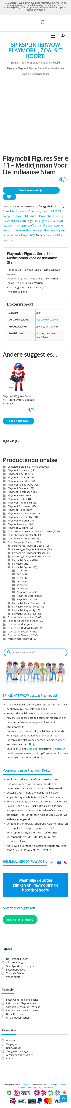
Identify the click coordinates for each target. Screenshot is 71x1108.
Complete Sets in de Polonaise (21, 211)
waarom (20, 753)
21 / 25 (20, 584)
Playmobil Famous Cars (20, 484)
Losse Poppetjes (15, 969)
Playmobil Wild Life (18, 527)
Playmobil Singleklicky (23, 610)
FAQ (39, 1087)
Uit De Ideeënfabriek (17, 1017)
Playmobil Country (18, 477)
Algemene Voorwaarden (19, 1055)
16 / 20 (20, 581)
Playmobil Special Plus (24, 613)
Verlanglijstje (13, 976)
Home (14, 62)
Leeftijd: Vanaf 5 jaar (40, 225)
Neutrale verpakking (47, 319)
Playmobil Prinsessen (19, 506)
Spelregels (54, 1084)
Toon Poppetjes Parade (33, 62)
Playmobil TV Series (18, 520)
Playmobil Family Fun (19, 481)
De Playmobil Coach (17, 959)
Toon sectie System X (19, 631)
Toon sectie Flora (17, 624)
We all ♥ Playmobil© (23, 235)
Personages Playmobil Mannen (28, 552)
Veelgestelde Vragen (17, 1051)
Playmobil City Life (17, 474)
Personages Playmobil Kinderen (29, 549)
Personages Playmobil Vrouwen (29, 556)
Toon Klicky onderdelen (21, 535)
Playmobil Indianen (50, 216)
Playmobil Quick (25, 599)
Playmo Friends (25, 592)
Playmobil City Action (19, 470)
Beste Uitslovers (15, 1014)
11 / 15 (59, 206)
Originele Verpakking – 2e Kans (23, 1007)
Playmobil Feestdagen (20, 491)
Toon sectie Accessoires (21, 617)
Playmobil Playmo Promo (25, 606)
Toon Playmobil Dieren (20, 538)
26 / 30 (20, 588)
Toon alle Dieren (15, 973)
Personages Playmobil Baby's (28, 545)
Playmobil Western (14, 221)
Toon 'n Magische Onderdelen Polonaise (30, 531)
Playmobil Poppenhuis (20, 502)
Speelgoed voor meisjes (20, 966)
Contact (10, 1058)
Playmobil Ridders (18, 509)
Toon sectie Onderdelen (21, 628)
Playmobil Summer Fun (20, 517)
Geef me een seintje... (31, 190)
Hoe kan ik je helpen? (20, 919)
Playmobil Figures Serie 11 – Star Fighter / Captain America (18, 399)
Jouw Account (13, 1047)
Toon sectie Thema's (19, 635)
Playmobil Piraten (17, 499)
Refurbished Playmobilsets (21, 1003)
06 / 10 (20, 574)
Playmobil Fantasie (18, 488)
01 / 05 (20, 570)
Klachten (21, 1087)
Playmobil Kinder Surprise (26, 602)
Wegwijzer (12, 1044)
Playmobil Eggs (20, 563)
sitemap (33, 748)
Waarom (11, 1040)
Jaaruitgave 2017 (44, 221)
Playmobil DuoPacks (27, 595)
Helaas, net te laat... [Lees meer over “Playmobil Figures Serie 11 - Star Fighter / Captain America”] (18, 421)
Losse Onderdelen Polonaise (22, 999)
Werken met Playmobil (20, 638)
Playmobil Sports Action (21, 513)
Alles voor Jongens (16, 962)
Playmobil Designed (23, 560)
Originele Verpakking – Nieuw (22, 1010)
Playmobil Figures (26, 216)
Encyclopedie (48, 1087)
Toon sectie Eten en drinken (23, 620)
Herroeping (31, 1087)
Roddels (56, 748)
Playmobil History (17, 495)
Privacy (63, 1084)
